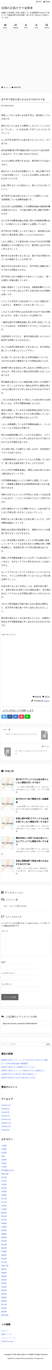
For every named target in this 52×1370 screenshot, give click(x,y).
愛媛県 (4, 1234)
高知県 (4, 1308)
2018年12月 (6, 1119)
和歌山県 (4, 1174)
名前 (3, 962)
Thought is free (39, 1358)
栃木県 (4, 1248)
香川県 (4, 1305)
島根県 (4, 1223)
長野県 (4, 1294)
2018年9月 (5, 1130)
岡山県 (4, 1216)
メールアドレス (8, 973)
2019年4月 (5, 1109)
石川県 (4, 1262)
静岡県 (4, 1301)
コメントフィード (8, 1338)
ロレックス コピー (6, 1363)
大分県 (4, 1181)
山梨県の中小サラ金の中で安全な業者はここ (19, 1074)
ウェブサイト (6, 984)
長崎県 (4, 1290)
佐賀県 (4, 1153)
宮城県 (4, 1192)
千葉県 (4, 1167)
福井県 (4, 1269)
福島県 (4, 1276)
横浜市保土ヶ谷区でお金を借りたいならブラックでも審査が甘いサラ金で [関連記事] (32, 841)
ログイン (4, 1331)
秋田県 (4, 1280)
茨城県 (4, 1287)
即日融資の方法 (7, 1170)
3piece (47, 701)
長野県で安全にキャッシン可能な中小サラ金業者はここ (23, 1071)
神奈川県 (38, 697)
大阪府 (4, 1184)
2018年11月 (6, 1123)
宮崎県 (4, 1195)
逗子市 (47, 697)
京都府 (4, 1149)
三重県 (4, 1146)
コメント (4, 931)
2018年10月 (6, 1126)
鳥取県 (4, 1312)
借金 (3, 1156)
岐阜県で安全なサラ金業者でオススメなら (18, 1067)
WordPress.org (7, 1341)
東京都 (4, 1244)
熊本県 (4, 1259)
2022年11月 (6, 1105)
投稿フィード (6, 1334)
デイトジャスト (27, 1365)
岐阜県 (4, 1213)
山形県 (4, 1206)
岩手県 (4, 1220)
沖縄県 (4, 1252)
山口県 (4, 1202)
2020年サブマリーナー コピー (24, 1363)
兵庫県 (4, 1160)
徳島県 (4, 1230)
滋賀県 (4, 1255)
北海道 (4, 1163)
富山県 (4, 1199)
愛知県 (4, 1237)
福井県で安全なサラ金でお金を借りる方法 (18, 1078)
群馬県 (4, 1283)
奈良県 (4, 1188)
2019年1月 (5, 1116)
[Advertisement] (26, 56)
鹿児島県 (4, 1315)
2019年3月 (5, 1112)
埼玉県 (4, 1177)
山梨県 (4, 1209)
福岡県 (4, 1273)
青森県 (4, 1297)
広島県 (4, 1227)
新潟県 (4, 1241)
